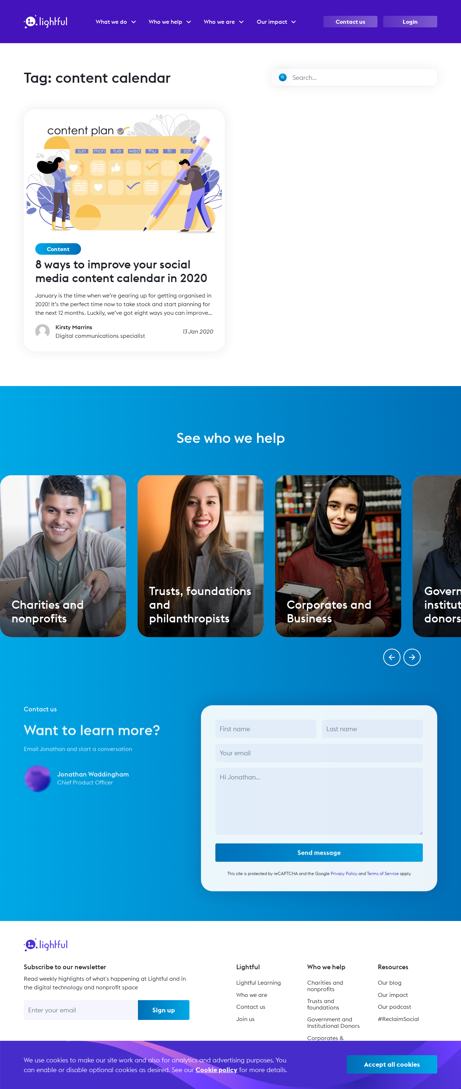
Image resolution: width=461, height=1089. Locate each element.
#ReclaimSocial (398, 1018)
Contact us (350, 21)
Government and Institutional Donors (333, 1022)
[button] (391, 657)
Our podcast (394, 1006)
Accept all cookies (392, 1064)
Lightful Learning (258, 982)
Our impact (393, 994)
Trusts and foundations (323, 1004)
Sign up (163, 1010)
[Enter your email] (81, 1010)
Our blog (390, 982)
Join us (245, 1018)
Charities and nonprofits (325, 986)
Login (410, 21)
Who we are (251, 994)
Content (58, 249)
